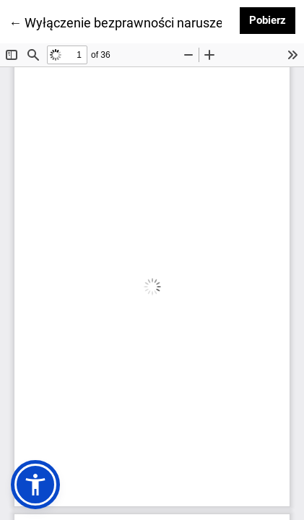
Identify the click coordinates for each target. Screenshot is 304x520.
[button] (35, 485)
